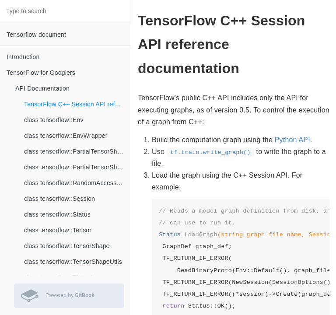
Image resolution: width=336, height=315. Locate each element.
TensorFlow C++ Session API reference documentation (77, 104)
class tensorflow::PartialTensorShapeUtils (77, 167)
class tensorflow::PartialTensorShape (76, 151)
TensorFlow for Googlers (41, 72)
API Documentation (42, 88)
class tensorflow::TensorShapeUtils (73, 261)
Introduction (23, 56)
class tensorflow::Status (57, 214)
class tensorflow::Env (54, 119)
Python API (292, 140)
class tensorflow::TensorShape (67, 245)
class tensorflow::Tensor (57, 230)
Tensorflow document (36, 34)
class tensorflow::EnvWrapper (66, 135)
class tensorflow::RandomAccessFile (75, 182)
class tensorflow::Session (59, 198)
